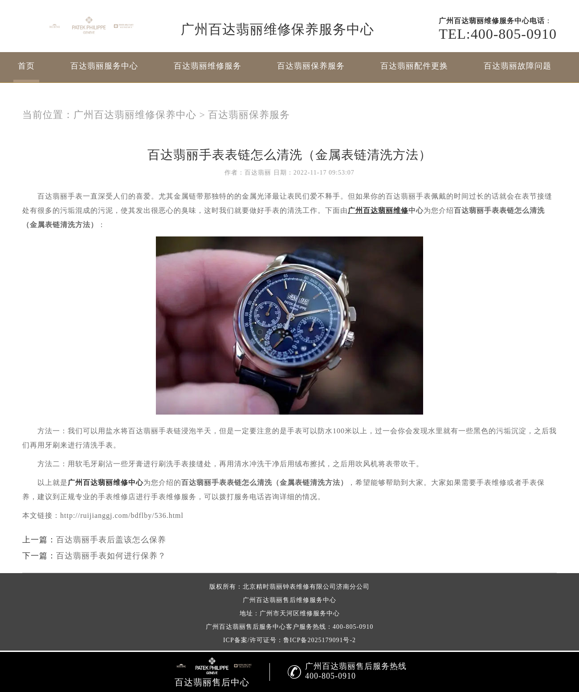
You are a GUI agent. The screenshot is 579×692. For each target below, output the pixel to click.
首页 (26, 65)
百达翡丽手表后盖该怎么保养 (111, 539)
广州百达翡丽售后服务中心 (246, 626)
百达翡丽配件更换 (414, 65)
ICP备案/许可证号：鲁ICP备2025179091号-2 (289, 640)
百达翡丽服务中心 (104, 65)
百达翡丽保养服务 (311, 65)
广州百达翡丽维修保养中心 (134, 114)
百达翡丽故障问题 (517, 65)
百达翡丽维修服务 (207, 65)
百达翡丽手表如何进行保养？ (111, 555)
